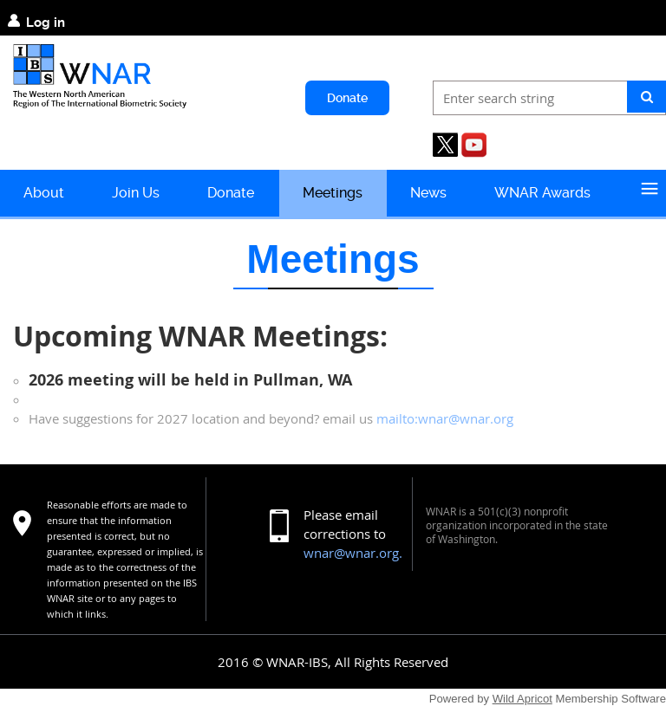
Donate (347, 98)
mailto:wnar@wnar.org (444, 418)
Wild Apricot (522, 698)
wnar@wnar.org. (353, 552)
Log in (45, 22)
